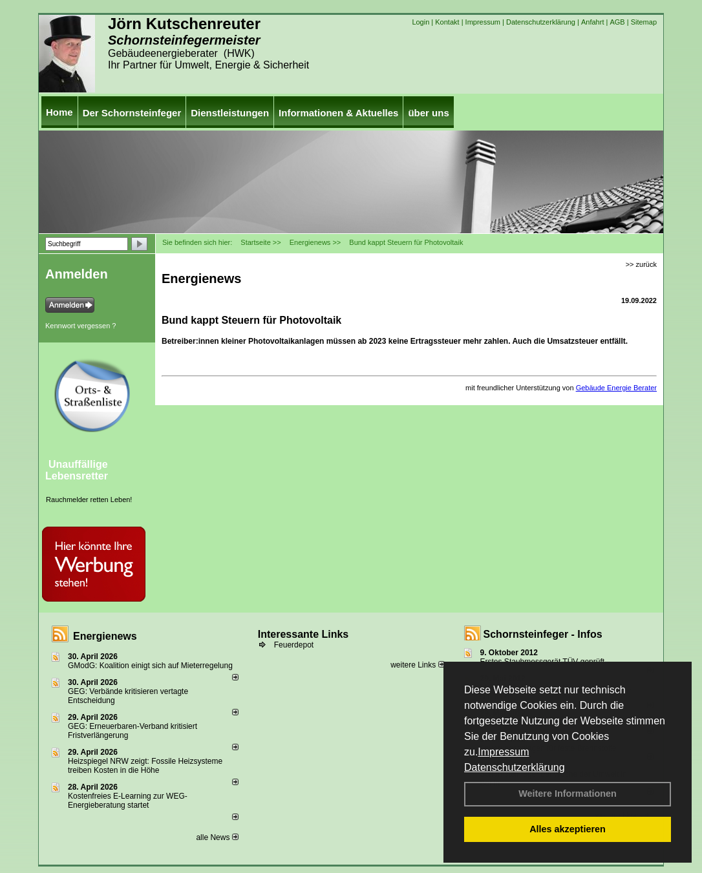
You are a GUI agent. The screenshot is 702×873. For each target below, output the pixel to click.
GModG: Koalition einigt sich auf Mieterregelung (150, 665)
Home (59, 112)
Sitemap (644, 22)
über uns (428, 112)
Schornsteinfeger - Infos (543, 634)
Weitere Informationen (567, 793)
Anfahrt (592, 22)
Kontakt (447, 22)
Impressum (503, 751)
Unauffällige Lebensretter (76, 470)
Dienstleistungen (230, 112)
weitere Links (417, 664)
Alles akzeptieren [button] (567, 829)
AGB (617, 22)
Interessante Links (303, 634)
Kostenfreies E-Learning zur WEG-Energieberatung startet (127, 801)
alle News (217, 837)
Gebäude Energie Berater (616, 388)
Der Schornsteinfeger (132, 112)
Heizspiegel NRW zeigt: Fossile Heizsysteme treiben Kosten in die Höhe (145, 766)
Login (420, 22)
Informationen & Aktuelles (338, 112)
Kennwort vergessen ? (80, 326)
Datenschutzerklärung (514, 767)
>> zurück (641, 264)
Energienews (105, 636)
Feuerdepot (294, 644)
